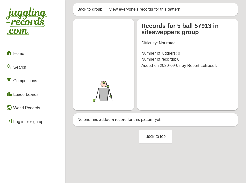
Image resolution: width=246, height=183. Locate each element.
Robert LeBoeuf (201, 65)
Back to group (89, 9)
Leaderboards (22, 94)
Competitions (21, 80)
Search (16, 67)
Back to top (155, 136)
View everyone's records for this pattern (144, 9)
